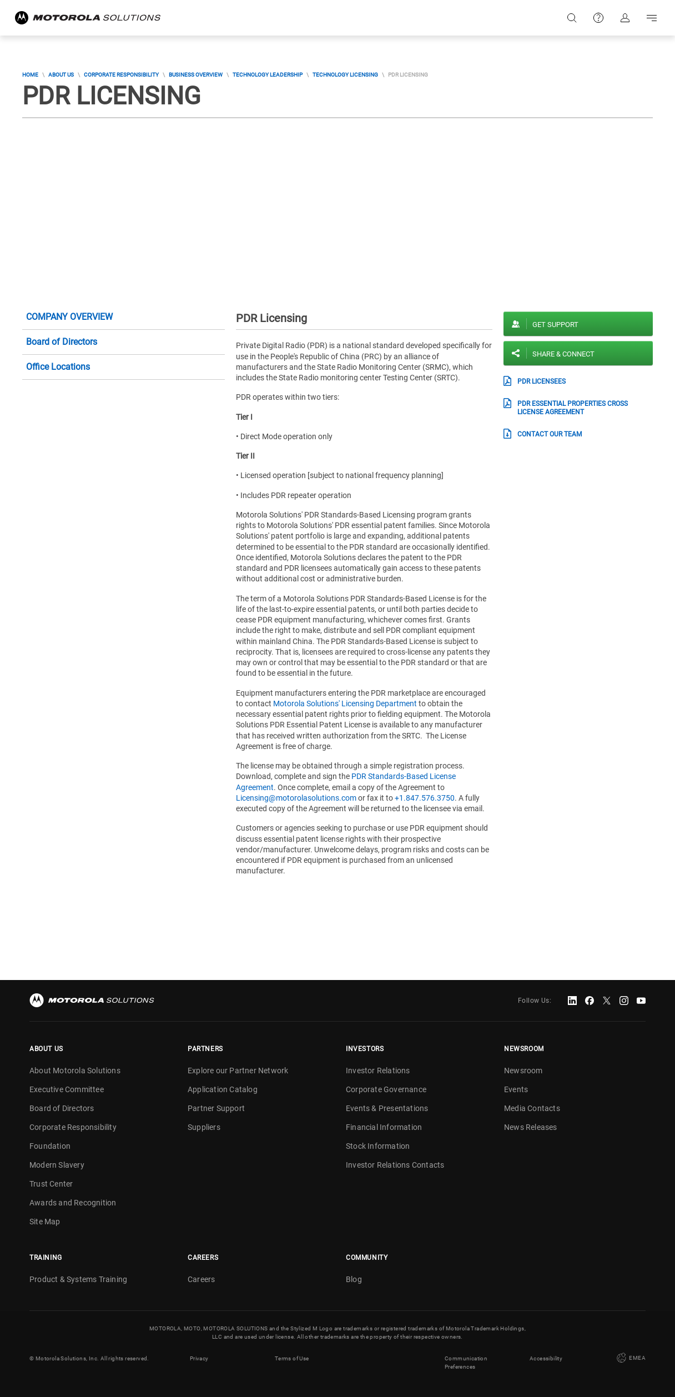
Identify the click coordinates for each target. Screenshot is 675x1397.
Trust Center (51, 1183)
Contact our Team (549, 434)
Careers (201, 1279)
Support (598, 17)
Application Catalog (223, 1089)
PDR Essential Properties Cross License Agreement (572, 407)
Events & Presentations (387, 1108)
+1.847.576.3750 (425, 797)
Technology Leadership (268, 75)
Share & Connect (563, 354)
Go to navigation (651, 17)
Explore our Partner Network (238, 1070)
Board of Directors (61, 341)
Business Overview (196, 75)
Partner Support (216, 1108)
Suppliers (204, 1127)
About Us (61, 75)
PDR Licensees (541, 381)
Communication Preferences (466, 1362)
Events (516, 1089)
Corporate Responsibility (121, 75)
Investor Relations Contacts (395, 1164)
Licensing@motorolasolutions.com (296, 797)
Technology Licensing (345, 75)
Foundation (49, 1146)
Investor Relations (378, 1070)
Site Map (45, 1221)
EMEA (630, 1358)
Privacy (199, 1358)
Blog (354, 1279)
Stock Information (378, 1146)
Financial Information (384, 1127)
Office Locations (58, 366)
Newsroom (523, 1070)
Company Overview (69, 316)
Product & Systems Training (78, 1279)
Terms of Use (292, 1358)
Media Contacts (532, 1108)
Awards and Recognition (72, 1202)
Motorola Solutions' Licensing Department (345, 703)
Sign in (625, 17)
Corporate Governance (386, 1089)
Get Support (555, 324)
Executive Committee (66, 1089)
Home (30, 75)
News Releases (530, 1127)
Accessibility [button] (546, 1358)
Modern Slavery (56, 1164)
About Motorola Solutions (74, 1070)
